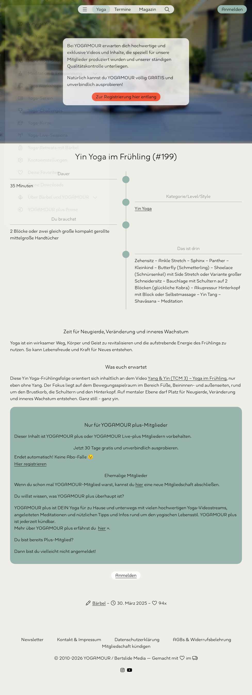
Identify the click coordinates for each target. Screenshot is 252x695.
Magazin (147, 9)
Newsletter (32, 639)
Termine (122, 9)
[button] (85, 9)
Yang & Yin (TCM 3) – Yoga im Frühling (187, 378)
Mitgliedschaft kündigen (126, 646)
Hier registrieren (30, 464)
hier (139, 484)
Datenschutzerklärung (137, 639)
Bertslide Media (130, 658)
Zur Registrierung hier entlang (126, 97)
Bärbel (99, 603)
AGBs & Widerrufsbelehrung (202, 639)
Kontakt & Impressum (79, 639)
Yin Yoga (143, 208)
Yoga (101, 9)
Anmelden (232, 9)
